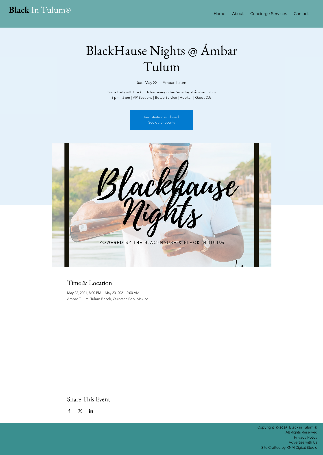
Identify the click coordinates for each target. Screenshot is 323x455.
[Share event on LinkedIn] (91, 411)
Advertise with (300, 442)
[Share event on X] (80, 411)
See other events (161, 122)
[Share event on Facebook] (69, 411)
